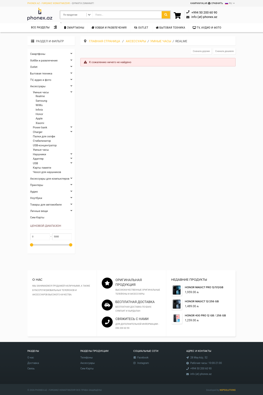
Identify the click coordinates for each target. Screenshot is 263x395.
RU (228, 3)
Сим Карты (37, 217)
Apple (39, 118)
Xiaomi (40, 123)
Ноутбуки (51, 198)
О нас (30, 357)
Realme (40, 96)
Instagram (143, 363)
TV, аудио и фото (207, 27)
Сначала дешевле (224, 51)
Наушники (52, 154)
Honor (39, 114)
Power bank (52, 127)
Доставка (33, 363)
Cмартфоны (74, 27)
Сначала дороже (201, 51)
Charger (52, 132)
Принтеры (51, 185)
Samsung (41, 100)
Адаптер (52, 159)
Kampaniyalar (199, 3)
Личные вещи (51, 211)
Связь (31, 368)
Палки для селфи (44, 136)
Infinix (39, 109)
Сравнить (215, 3)
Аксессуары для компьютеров (51, 179)
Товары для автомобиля (51, 205)
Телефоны (86, 357)
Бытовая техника (170, 27)
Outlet (141, 27)
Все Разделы (40, 27)
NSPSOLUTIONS (228, 390)
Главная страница (105, 41)
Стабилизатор (42, 140)
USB (52, 163)
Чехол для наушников (47, 172)
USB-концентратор (45, 145)
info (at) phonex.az (201, 374)
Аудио (51, 192)
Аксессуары (51, 86)
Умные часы (52, 92)
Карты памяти (42, 167)
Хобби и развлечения (109, 27)
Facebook (142, 357)
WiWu (39, 105)
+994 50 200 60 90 (200, 368)
